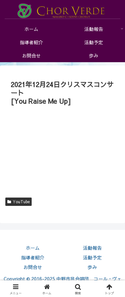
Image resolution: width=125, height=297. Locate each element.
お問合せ (32, 267)
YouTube (18, 201)
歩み (92, 267)
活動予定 (92, 257)
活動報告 (92, 247)
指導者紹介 (32, 257)
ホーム (33, 247)
